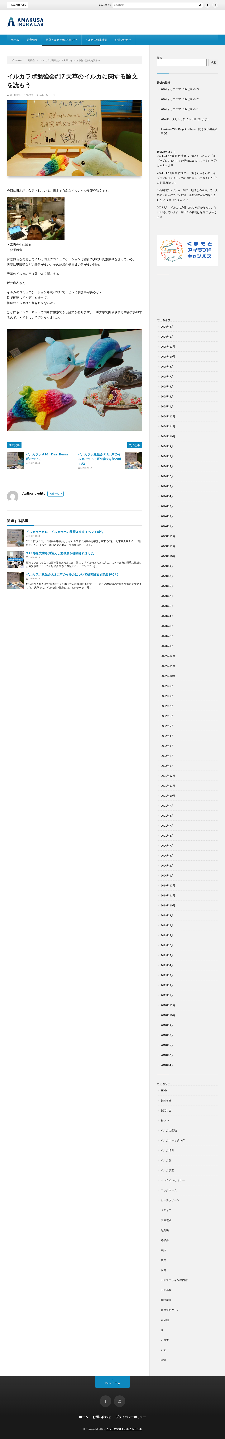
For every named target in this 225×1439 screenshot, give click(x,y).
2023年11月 (168, 546)
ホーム (15, 39)
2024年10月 (168, 436)
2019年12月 (168, 885)
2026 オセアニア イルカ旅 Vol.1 (180, 109)
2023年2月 (167, 636)
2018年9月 (167, 1025)
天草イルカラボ (47, 95)
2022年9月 (167, 685)
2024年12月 (168, 416)
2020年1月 (167, 875)
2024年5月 (167, 486)
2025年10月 (168, 356)
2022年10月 (168, 675)
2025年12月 (168, 346)
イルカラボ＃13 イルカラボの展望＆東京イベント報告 (64, 532)
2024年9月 (167, 446)
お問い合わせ (123, 39)
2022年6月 (167, 715)
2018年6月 (167, 1055)
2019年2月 (167, 985)
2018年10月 (168, 1015)
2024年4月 (167, 496)
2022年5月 (167, 725)
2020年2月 (167, 865)
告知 (163, 1260)
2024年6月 (167, 476)
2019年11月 (168, 895)
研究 (163, 1349)
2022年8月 (167, 695)
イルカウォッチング (173, 1140)
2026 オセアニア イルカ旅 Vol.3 (118, 4)
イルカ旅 (166, 1160)
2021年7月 (167, 825)
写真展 (165, 1230)
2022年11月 (168, 665)
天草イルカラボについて (60, 39)
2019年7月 (167, 935)
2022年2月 (167, 755)
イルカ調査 (167, 1170)
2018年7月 (167, 1045)
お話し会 (166, 1110)
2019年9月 (167, 915)
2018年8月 (167, 1035)
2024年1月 (167, 526)
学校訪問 (166, 1300)
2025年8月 (167, 366)
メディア (166, 1210)
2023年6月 (167, 596)
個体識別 (166, 1220)
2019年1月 (167, 995)
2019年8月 (167, 925)
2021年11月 (168, 785)
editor (163, 165)
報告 (163, 1270)
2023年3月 (167, 626)
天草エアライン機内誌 (174, 1280)
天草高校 (166, 1290)
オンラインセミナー (173, 1180)
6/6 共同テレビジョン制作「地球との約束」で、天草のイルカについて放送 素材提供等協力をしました (187, 194)
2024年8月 (167, 456)
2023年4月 (167, 616)
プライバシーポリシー (130, 1417)
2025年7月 (167, 376)
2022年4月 (167, 735)
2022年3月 (167, 745)
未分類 (165, 1320)
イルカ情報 (167, 1150)
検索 (159, 57)
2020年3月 (167, 855)
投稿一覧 (55, 493)
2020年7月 (167, 845)
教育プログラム (170, 1310)
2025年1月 (167, 406)
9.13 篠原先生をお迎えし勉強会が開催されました (60, 553)
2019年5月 (167, 955)
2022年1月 (167, 765)
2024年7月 (167, 466)
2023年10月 (168, 556)
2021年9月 (167, 805)
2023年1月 (167, 646)
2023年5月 (167, 606)
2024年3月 (167, 506)
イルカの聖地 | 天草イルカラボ (124, 1429)
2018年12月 (168, 1005)
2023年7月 (167, 586)
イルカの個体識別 (96, 39)
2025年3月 (167, 386)
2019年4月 (167, 965)
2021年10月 (168, 795)
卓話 (163, 1250)
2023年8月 (167, 576)
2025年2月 (167, 396)
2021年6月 (167, 835)
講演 (163, 1359)
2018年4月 (167, 1065)
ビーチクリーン (170, 1200)
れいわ (165, 1120)
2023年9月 (167, 566)
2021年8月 (167, 815)
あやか (213, 212)
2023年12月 (168, 536)
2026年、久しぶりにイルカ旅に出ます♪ (184, 119)
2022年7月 (167, 705)
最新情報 (32, 39)
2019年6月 (167, 945)
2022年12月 (168, 656)
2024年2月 (167, 516)
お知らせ (166, 1100)
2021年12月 (168, 775)
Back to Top (112, 1382)
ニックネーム (169, 1190)
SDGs (164, 1090)
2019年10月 (168, 905)
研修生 (165, 1340)
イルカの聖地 (169, 1130)
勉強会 (29, 95)
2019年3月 (167, 975)
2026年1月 (167, 336)
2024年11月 (168, 426)
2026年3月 (167, 326)
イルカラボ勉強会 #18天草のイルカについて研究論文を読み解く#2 (99, 458)
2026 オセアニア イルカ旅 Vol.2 (180, 99)
